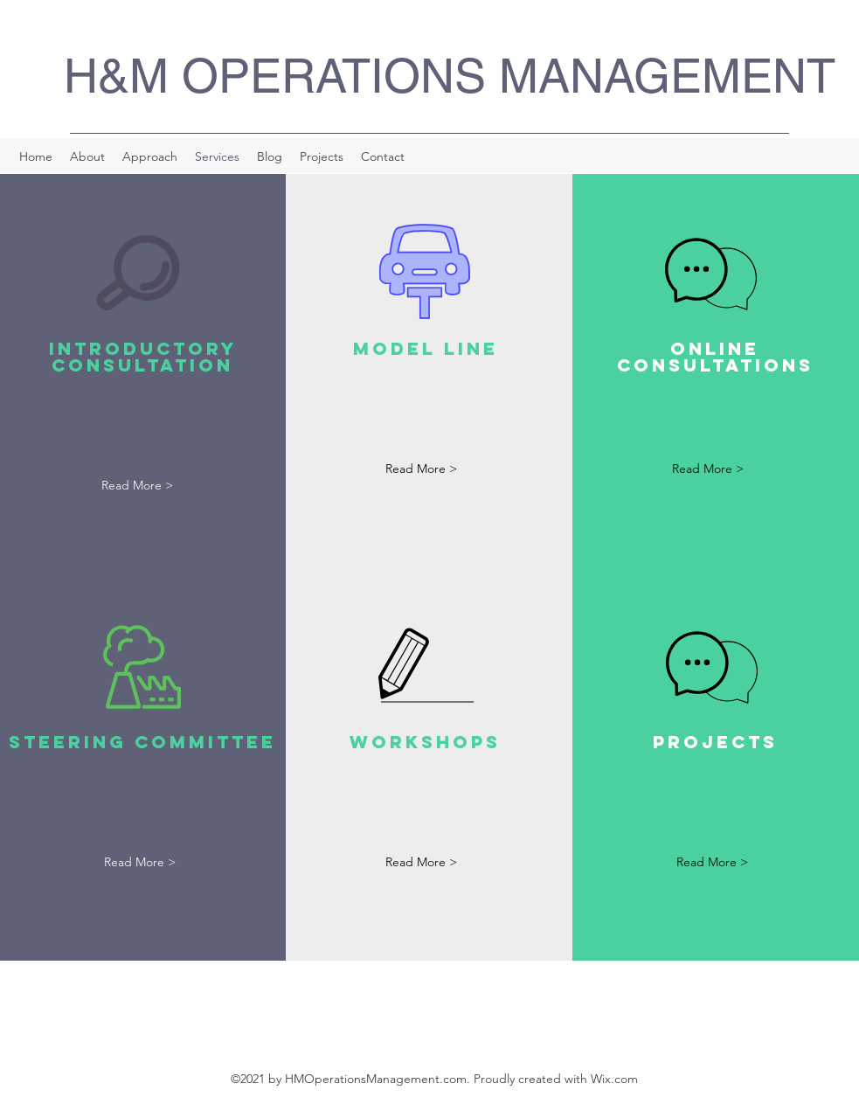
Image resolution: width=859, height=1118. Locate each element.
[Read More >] (137, 486)
